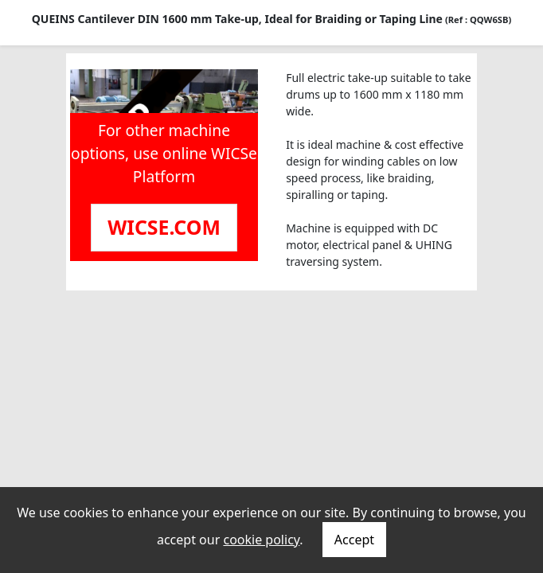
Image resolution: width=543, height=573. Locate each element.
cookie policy (261, 539)
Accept (354, 539)
